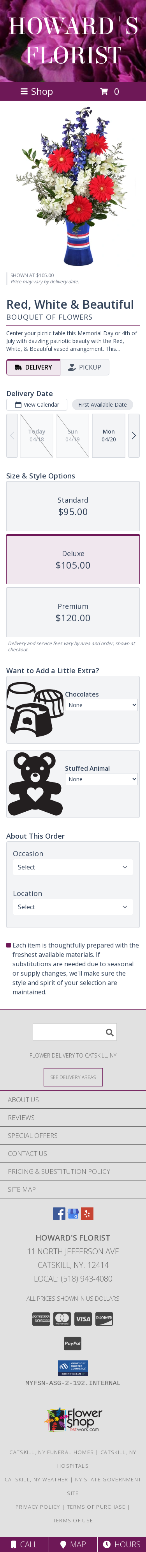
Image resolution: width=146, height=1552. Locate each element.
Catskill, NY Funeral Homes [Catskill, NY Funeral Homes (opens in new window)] (51, 1452)
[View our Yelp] (87, 1217)
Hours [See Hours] (122, 1544)
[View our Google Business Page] (73, 1217)
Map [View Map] (73, 1544)
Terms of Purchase (96, 1506)
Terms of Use (73, 1520)
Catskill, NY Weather (37, 1479)
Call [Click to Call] (24, 1544)
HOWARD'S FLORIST (73, 41)
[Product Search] (75, 1032)
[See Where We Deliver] (73, 1077)
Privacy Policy (38, 1506)
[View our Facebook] (59, 1217)
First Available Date (102, 404)
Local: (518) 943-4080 (73, 1278)
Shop (36, 91)
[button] (73, 1368)
